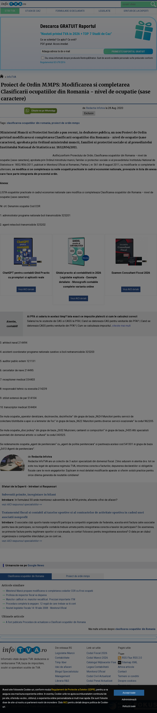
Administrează (129, 699)
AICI (65, 702)
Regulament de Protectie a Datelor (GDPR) (73, 689)
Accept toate (129, 692)
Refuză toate (129, 706)
